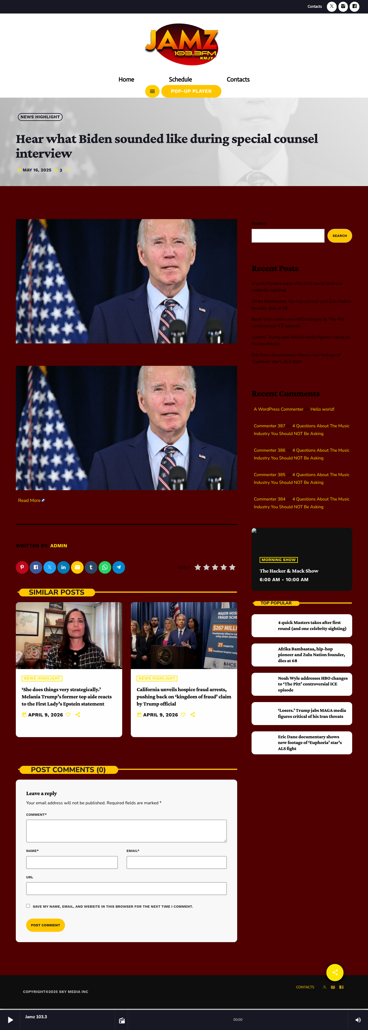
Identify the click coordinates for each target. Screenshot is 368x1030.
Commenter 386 (269, 450)
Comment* (36, 815)
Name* (32, 852)
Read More (29, 500)
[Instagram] (343, 7)
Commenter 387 (269, 426)
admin (58, 546)
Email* (132, 852)
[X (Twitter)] (332, 7)
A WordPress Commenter (278, 409)
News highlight (40, 117)
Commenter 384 (269, 499)
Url (29, 878)
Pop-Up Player (191, 91)
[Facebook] (354, 7)
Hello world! (322, 409)
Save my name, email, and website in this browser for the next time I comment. (113, 907)
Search (259, 224)
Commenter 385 (269, 475)
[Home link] (184, 42)
